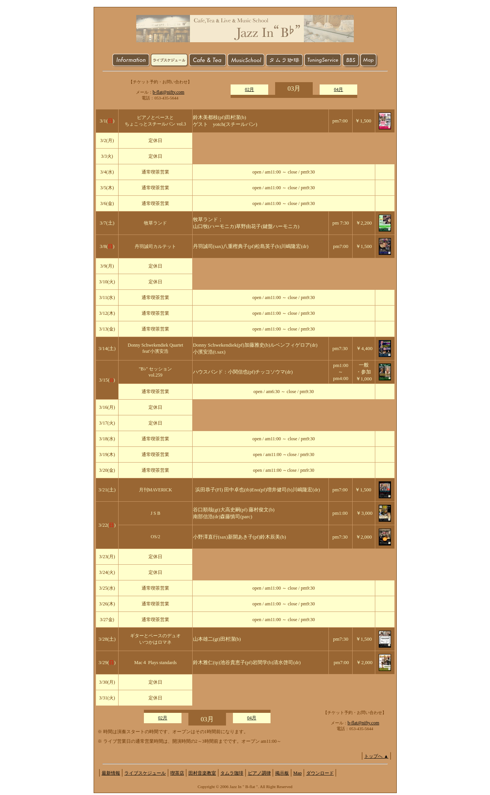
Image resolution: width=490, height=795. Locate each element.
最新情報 (111, 773)
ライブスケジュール (145, 773)
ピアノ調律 (259, 773)
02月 (249, 89)
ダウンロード (320, 773)
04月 (338, 89)
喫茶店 (177, 773)
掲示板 (282, 773)
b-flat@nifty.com (169, 92)
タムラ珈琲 (231, 773)
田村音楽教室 (202, 773)
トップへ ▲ (376, 756)
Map (297, 773)
